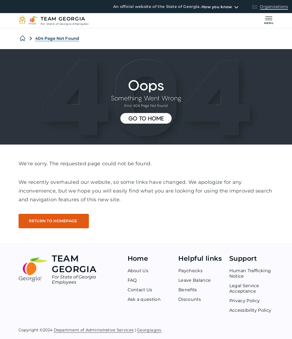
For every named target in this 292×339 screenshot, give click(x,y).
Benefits (187, 290)
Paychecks (190, 271)
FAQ (132, 280)
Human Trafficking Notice (250, 273)
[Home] (22, 38)
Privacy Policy (244, 301)
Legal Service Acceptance (244, 288)
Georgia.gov (149, 330)
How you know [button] (216, 6)
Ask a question (144, 299)
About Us (138, 271)
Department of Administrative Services (94, 330)
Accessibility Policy (250, 310)
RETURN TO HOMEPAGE (53, 221)
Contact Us (140, 290)
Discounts (189, 299)
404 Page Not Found (57, 38)
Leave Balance (194, 280)
